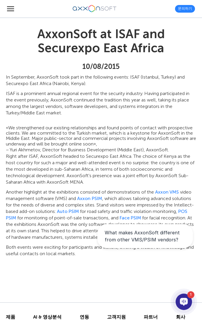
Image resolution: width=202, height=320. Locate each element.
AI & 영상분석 (47, 317)
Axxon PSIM (89, 198)
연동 (84, 317)
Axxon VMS (167, 192)
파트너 (151, 317)
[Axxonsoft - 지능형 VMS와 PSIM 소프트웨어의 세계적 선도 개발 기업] (95, 9)
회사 (180, 317)
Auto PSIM (68, 211)
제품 (10, 317)
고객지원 (116, 317)
